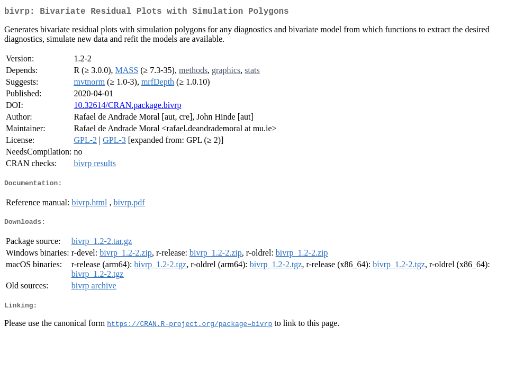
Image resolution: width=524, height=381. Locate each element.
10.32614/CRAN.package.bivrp (127, 107)
